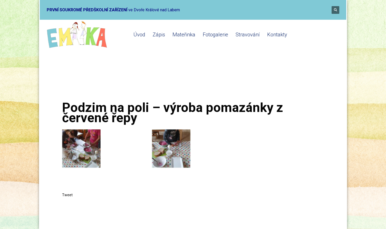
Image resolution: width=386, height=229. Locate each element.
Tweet (67, 195)
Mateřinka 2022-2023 (128, 80)
